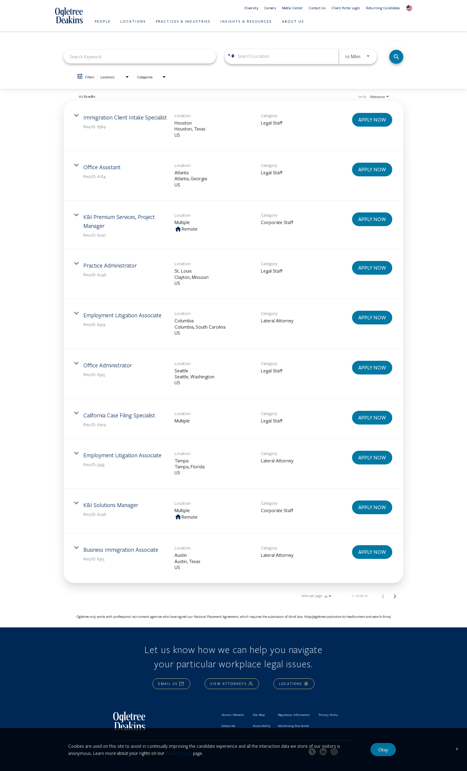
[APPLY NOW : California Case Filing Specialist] (372, 418)
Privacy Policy (328, 715)
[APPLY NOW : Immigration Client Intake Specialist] (372, 120)
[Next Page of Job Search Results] (395, 596)
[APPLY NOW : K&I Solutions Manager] (372, 507)
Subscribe (228, 726)
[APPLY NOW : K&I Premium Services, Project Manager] (372, 219)
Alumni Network (233, 715)
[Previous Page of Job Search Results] (383, 596)
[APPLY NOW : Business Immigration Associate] (372, 552)
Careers (270, 8)
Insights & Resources (246, 21)
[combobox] (140, 56)
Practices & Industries (183, 21)
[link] (233, 126)
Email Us (171, 683)
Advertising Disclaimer (293, 726)
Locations (133, 21)
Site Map (259, 715)
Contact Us (317, 8)
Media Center (292, 8)
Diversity (251, 8)
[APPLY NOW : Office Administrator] (372, 367)
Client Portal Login (345, 8)
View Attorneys (231, 683)
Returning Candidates (383, 8)
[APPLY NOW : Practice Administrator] (372, 268)
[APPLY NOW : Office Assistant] (372, 169)
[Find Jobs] (396, 57)
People (102, 21)
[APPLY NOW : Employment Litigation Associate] (372, 317)
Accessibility (261, 726)
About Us (293, 21)
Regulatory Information (294, 715)
